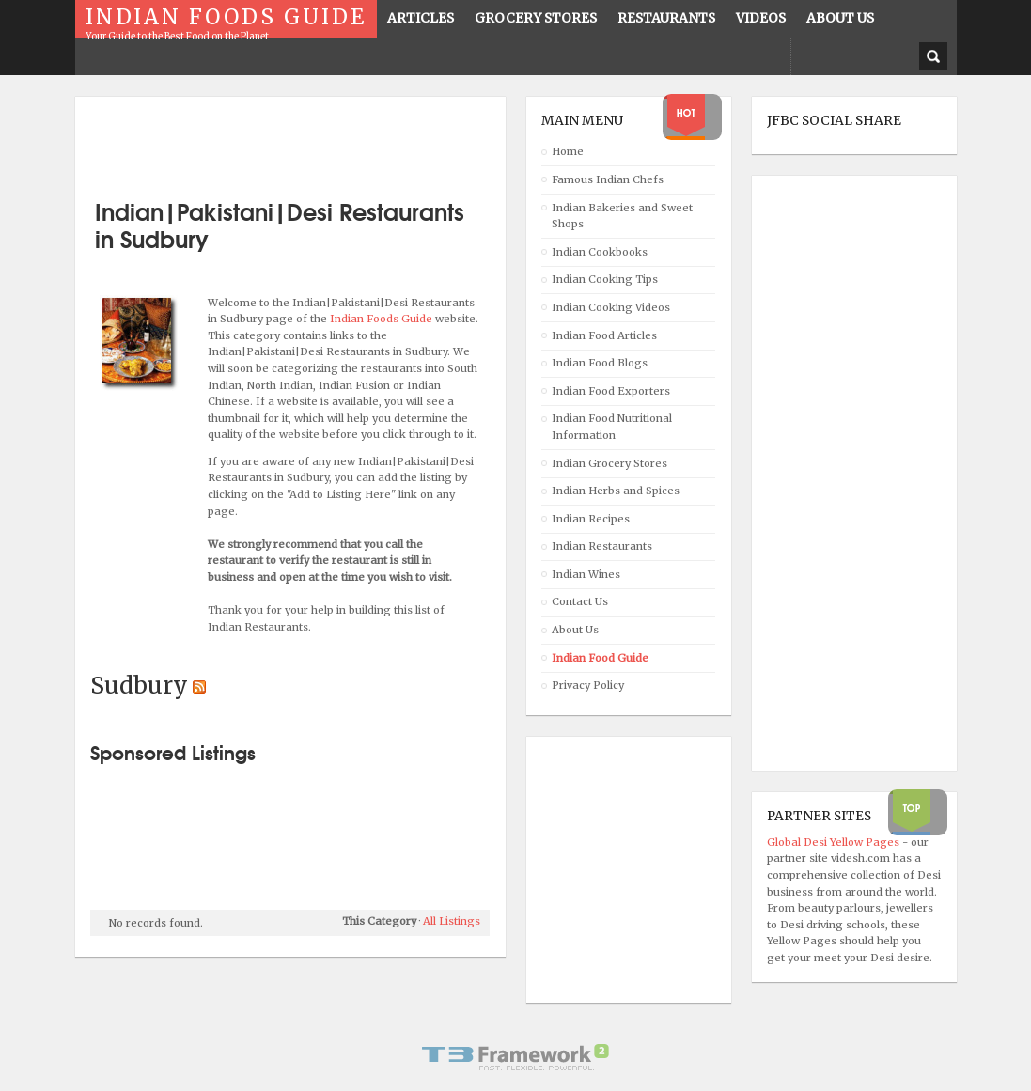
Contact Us (580, 601)
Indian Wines (586, 574)
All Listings (451, 920)
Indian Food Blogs (600, 362)
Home (568, 151)
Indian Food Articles (604, 335)
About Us (575, 629)
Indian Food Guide (600, 657)
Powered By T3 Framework (516, 1057)
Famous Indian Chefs (608, 179)
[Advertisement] (310, 141)
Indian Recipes (591, 518)
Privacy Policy (588, 685)
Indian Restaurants (602, 546)
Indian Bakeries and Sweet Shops (622, 216)
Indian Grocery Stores (609, 463)
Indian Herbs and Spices (616, 490)
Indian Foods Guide (382, 318)
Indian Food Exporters (611, 390)
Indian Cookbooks (600, 251)
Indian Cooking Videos (611, 307)
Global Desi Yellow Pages (834, 842)
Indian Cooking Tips (605, 279)
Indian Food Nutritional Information (612, 427)
